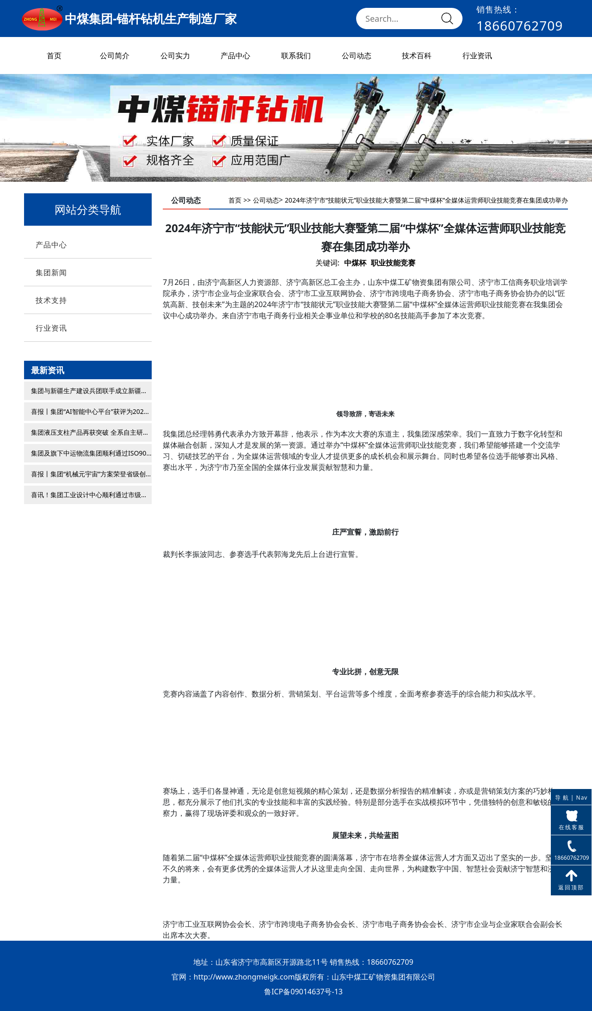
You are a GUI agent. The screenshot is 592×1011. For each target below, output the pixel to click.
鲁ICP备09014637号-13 (303, 991)
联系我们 (296, 55)
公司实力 (175, 55)
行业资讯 (477, 55)
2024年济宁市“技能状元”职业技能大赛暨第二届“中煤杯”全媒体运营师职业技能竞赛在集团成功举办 (426, 200)
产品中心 (235, 55)
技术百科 (417, 55)
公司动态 (356, 55)
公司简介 (115, 55)
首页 (54, 55)
